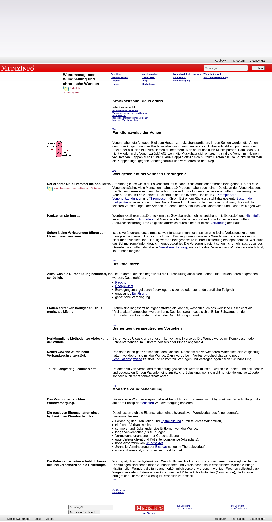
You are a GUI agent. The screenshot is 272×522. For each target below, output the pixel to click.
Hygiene (115, 84)
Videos (50, 518)
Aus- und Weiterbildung (216, 77)
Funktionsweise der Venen (125, 110)
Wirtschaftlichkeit (213, 74)
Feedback (220, 60)
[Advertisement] (136, 28)
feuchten (147, 403)
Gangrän (115, 80)
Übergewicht (124, 286)
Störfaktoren (148, 84)
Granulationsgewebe (127, 359)
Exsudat (161, 446)
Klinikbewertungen (18, 518)
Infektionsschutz (150, 74)
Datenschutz (257, 60)
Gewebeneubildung (173, 247)
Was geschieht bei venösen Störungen (130, 113)
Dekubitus (116, 74)
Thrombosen (158, 198)
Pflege (145, 80)
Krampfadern (226, 195)
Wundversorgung (181, 80)
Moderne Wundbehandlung (125, 120)
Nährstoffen (253, 215)
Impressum (238, 60)
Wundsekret (154, 443)
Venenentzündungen (127, 198)
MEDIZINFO (18, 68)
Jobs (38, 518)
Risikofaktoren (119, 115)
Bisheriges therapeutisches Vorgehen (130, 118)
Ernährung (139, 293)
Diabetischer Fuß (119, 77)
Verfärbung (218, 223)
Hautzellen (145, 219)
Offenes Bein (148, 77)
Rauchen (121, 282)
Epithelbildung (171, 421)
